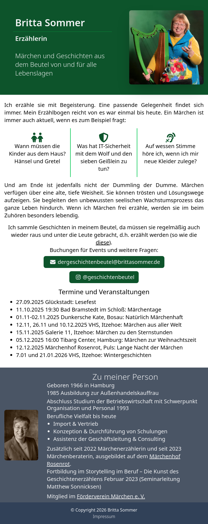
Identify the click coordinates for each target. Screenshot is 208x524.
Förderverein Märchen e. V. (111, 496)
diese (102, 242)
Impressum (104, 516)
